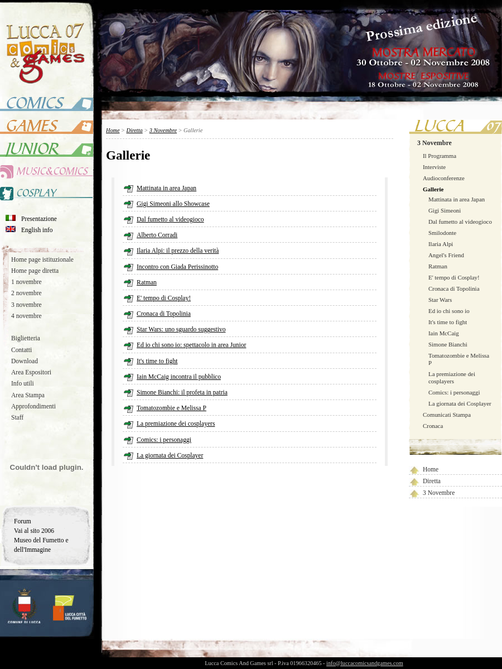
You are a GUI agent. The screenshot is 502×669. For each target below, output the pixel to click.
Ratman (437, 266)
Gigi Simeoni (444, 210)
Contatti (21, 349)
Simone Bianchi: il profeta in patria (182, 392)
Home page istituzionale (42, 259)
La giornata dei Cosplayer (459, 403)
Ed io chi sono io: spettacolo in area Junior (191, 344)
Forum (22, 521)
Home (430, 469)
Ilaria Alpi (440, 243)
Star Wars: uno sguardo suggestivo (181, 329)
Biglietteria (25, 338)
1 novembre (26, 281)
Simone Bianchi (447, 344)
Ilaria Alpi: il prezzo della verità (178, 250)
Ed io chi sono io (449, 310)
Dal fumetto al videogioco (460, 221)
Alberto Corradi (157, 235)
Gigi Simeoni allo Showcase (173, 203)
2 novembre (26, 293)
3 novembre (26, 304)
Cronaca (433, 425)
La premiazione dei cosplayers (451, 377)
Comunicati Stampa (447, 414)
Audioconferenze (444, 178)
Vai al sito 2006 (34, 530)
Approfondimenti (33, 406)
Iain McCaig (443, 333)
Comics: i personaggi (454, 392)
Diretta (432, 481)
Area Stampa (28, 395)
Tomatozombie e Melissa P (171, 408)
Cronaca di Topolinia (453, 288)
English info (37, 230)
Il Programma (439, 155)
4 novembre (26, 315)
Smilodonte (442, 232)
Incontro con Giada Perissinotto (177, 266)
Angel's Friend (446, 255)
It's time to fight (447, 322)
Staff (17, 417)
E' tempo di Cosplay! (454, 277)
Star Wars (440, 299)
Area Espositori (31, 372)
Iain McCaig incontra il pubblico (179, 376)
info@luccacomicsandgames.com (364, 663)
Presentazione (39, 218)
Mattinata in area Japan (456, 199)
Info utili (22, 383)
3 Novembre (434, 143)
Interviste (434, 166)
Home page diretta (35, 270)
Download (24, 361)
